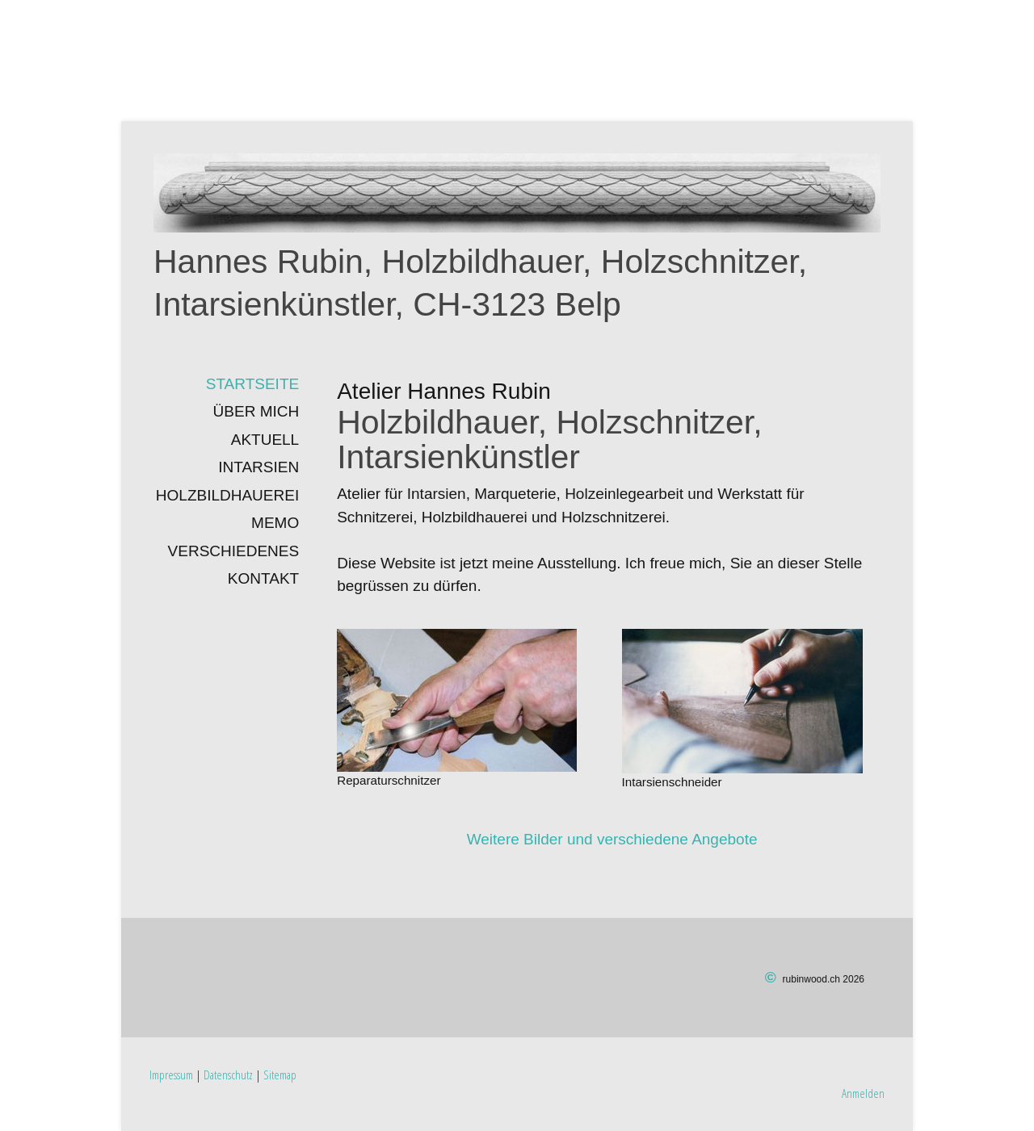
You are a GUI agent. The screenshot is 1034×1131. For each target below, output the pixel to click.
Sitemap (279, 1074)
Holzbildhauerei (227, 495)
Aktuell (265, 439)
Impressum (171, 1074)
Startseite (252, 383)
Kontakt (263, 578)
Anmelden (863, 1093)
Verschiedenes (234, 550)
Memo (275, 522)
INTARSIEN (258, 467)
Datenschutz (228, 1074)
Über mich (256, 411)
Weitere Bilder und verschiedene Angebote (612, 839)
